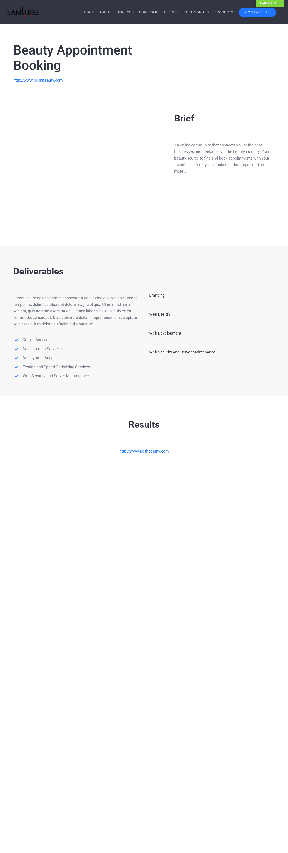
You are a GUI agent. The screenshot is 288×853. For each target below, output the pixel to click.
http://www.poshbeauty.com (38, 80)
